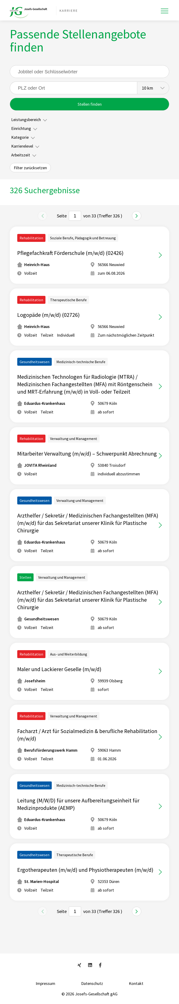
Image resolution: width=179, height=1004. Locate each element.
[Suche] (89, 71)
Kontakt (136, 983)
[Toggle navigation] (164, 11)
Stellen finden (90, 104)
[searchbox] (73, 87)
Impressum (45, 983)
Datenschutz (92, 983)
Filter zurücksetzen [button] (30, 167)
